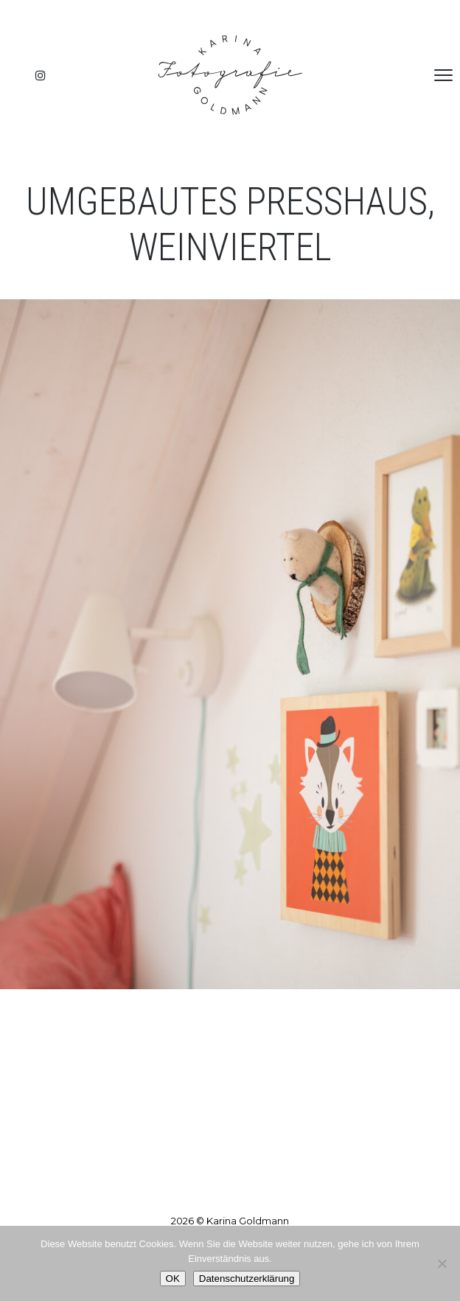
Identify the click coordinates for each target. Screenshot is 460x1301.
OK (173, 1278)
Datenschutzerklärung (247, 1278)
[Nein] (441, 1263)
